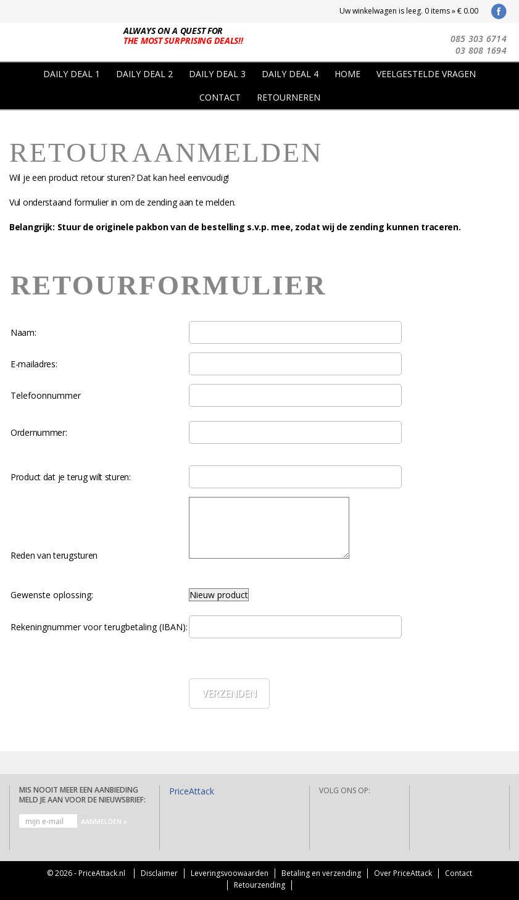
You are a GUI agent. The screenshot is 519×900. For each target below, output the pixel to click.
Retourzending (259, 885)
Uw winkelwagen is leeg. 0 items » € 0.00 (408, 11)
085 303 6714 (478, 38)
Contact (220, 97)
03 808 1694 (481, 50)
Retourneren (288, 97)
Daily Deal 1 (71, 74)
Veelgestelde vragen (426, 74)
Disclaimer (159, 873)
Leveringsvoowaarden (229, 873)
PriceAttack (191, 791)
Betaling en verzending (321, 873)
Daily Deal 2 (144, 74)
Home (347, 74)
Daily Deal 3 (217, 74)
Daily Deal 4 (290, 74)
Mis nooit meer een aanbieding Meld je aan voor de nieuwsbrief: (82, 795)
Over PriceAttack (403, 873)
